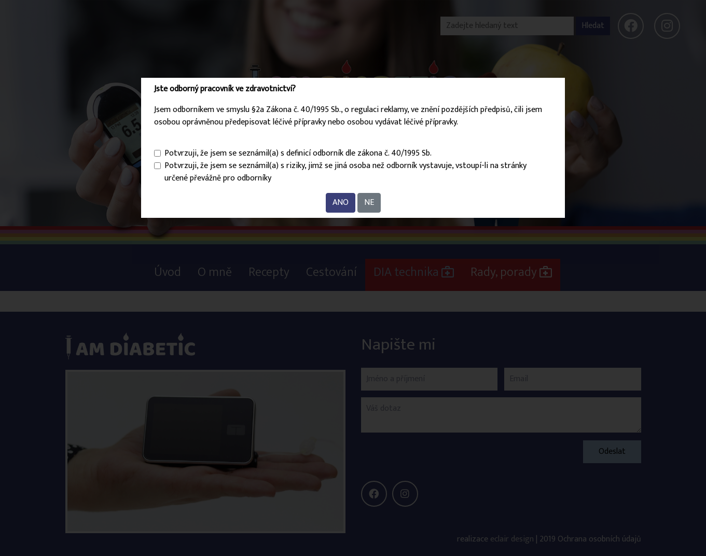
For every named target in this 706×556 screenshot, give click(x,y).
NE (369, 203)
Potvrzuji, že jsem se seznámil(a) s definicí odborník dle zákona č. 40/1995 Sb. (298, 153)
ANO (341, 203)
